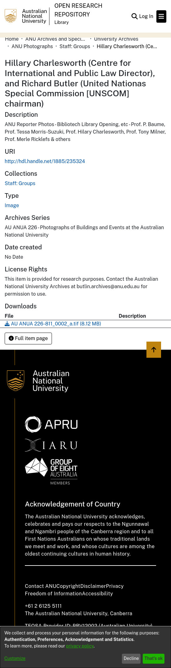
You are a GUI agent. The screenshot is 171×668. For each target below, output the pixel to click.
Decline (131, 658)
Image (12, 205)
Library (61, 22)
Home (12, 39)
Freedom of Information (53, 594)
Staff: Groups (74, 46)
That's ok (154, 658)
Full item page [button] (28, 338)
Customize (14, 658)
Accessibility (97, 594)
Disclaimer (93, 586)
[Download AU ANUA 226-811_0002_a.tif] (53, 324)
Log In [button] (146, 16)
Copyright (68, 586)
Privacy (115, 586)
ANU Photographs (32, 46)
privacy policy (80, 645)
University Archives (116, 39)
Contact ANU (40, 586)
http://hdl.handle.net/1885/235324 (45, 161)
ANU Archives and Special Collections (56, 39)
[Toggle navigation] (161, 16)
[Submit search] (134, 16)
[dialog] (85, 647)
